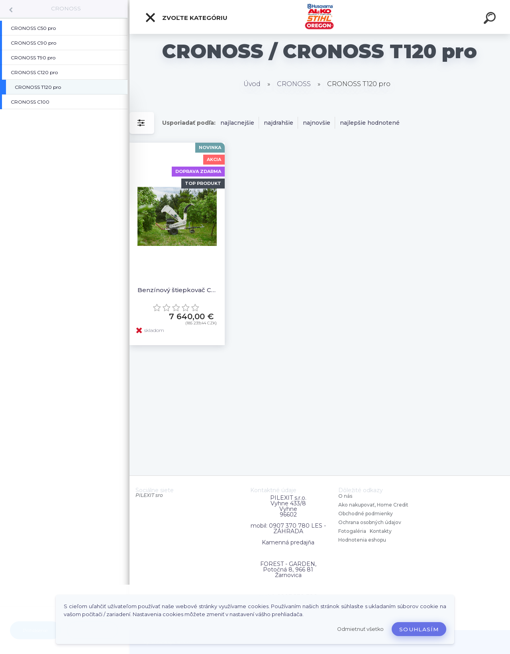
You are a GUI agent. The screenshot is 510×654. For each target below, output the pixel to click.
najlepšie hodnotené (370, 122)
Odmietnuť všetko (360, 629)
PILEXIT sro (149, 495)
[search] (491, 19)
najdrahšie (278, 122)
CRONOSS (66, 8)
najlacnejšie (237, 122)
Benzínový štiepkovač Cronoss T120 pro (177, 290)
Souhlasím (419, 629)
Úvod (252, 84)
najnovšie (316, 122)
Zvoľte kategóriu (186, 17)
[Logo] (320, 17)
